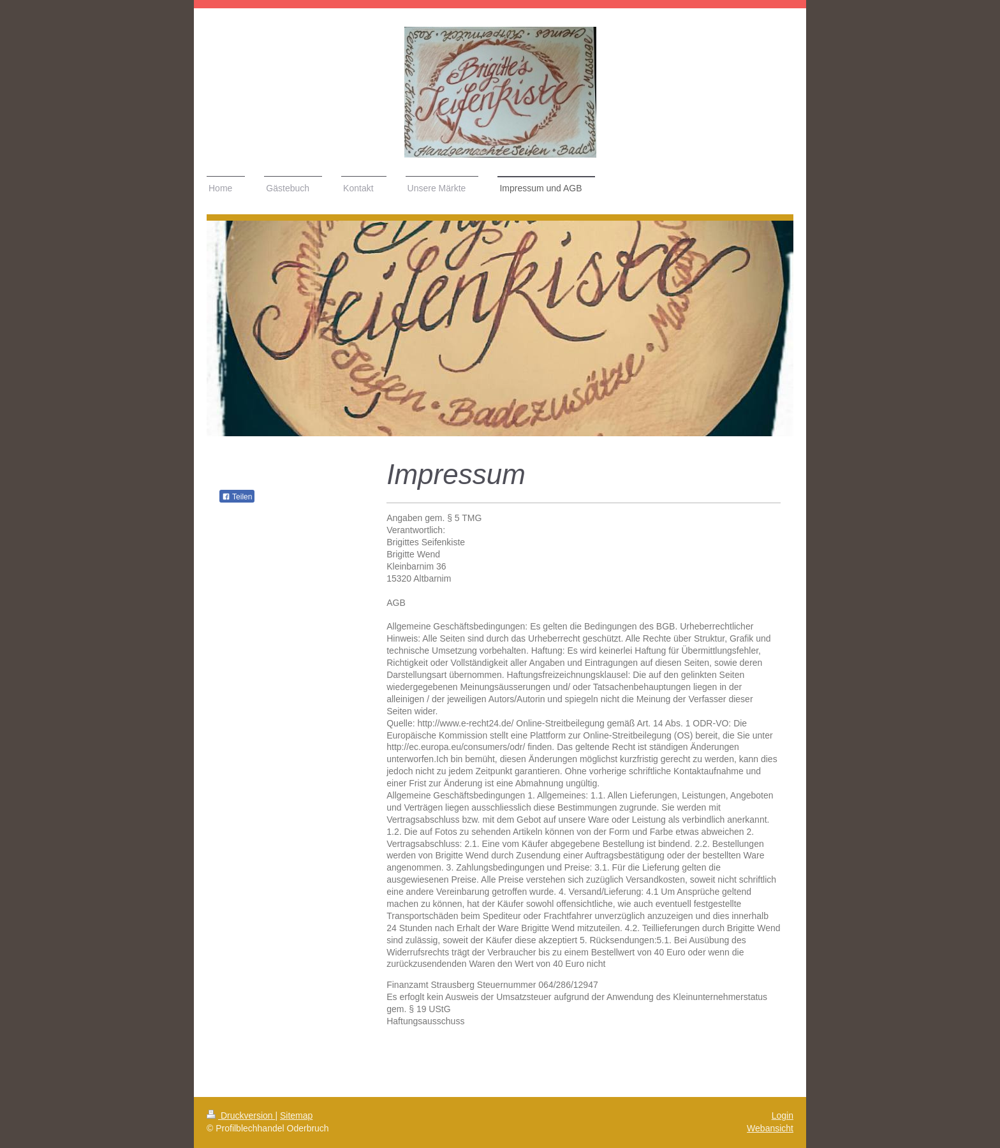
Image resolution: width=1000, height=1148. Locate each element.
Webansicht (770, 1128)
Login (782, 1115)
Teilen (237, 496)
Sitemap (296, 1115)
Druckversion (241, 1115)
